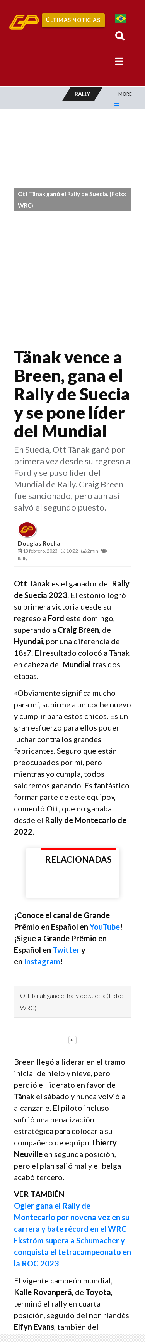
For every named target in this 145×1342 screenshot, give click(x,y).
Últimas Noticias (73, 20)
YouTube (105, 926)
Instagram (42, 961)
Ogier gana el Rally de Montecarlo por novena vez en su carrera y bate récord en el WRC (72, 1217)
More (125, 94)
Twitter (67, 949)
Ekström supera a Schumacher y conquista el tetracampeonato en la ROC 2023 (72, 1252)
